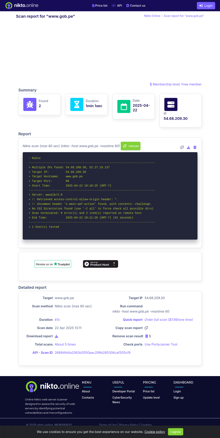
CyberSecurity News (122, 400)
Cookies (146, 425)
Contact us (135, 5)
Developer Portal (123, 391)
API (117, 5)
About (86, 391)
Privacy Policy (128, 425)
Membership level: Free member (176, 84)
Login (206, 6)
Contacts (88, 397)
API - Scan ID (43, 353)
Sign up (178, 397)
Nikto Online (152, 15)
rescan (131, 146)
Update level (151, 397)
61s (57, 320)
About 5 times (65, 344)
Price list (99, 5)
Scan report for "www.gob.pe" (184, 15)
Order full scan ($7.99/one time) (169, 320)
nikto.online (45, 425)
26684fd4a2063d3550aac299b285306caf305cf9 (93, 353)
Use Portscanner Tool (161, 344)
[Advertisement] (110, 51)
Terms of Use (108, 425)
